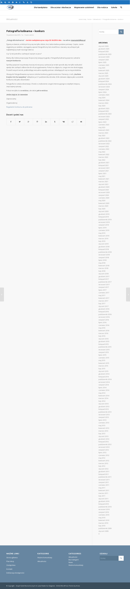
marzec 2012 (103, 463)
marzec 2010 (103, 523)
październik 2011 (105, 477)
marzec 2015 (103, 366)
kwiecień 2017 (104, 298)
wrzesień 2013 (104, 414)
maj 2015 (102, 360)
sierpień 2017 (104, 287)
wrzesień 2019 (104, 222)
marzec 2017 (103, 301)
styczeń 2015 (103, 371)
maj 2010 (102, 517)
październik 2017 (105, 282)
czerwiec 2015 (104, 358)
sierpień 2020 (104, 195)
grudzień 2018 (104, 246)
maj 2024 (102, 97)
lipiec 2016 (102, 322)
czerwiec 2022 (104, 149)
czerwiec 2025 (104, 65)
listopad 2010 (104, 504)
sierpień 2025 (104, 60)
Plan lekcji (10, 561)
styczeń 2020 (103, 211)
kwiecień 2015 (104, 363)
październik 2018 (105, 252)
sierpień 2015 (104, 352)
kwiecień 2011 (104, 490)
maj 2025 (102, 68)
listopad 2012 (104, 441)
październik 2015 (105, 347)
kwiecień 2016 (104, 330)
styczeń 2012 (103, 469)
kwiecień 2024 (104, 100)
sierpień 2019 (104, 225)
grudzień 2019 (104, 214)
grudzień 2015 (104, 341)
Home (89, 19)
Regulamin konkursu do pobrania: (19, 107)
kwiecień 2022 (104, 154)
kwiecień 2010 (104, 520)
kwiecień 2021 (104, 179)
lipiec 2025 (102, 62)
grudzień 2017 (104, 276)
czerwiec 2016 (104, 325)
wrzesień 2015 (104, 349)
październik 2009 (105, 528)
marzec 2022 (103, 157)
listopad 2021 (104, 165)
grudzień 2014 (104, 374)
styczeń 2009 (103, 531)
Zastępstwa (10, 565)
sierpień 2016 (104, 320)
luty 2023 (102, 135)
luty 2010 (102, 526)
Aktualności (11, 19)
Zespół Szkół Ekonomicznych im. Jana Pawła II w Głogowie (35, 586)
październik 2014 (105, 379)
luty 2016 (102, 336)
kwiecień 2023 (104, 130)
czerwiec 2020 (104, 198)
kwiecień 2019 (104, 236)
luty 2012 (102, 466)
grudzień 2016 (104, 309)
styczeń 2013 (103, 436)
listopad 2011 (104, 474)
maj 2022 (102, 152)
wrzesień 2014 (104, 382)
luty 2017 (102, 303)
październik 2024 (105, 84)
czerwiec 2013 (104, 423)
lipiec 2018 (102, 260)
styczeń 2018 (103, 274)
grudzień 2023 (104, 108)
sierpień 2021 (104, 171)
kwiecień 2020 (104, 203)
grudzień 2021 (104, 162)
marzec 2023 (103, 133)
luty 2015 (102, 368)
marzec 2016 (103, 333)
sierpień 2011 (104, 482)
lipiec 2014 (102, 387)
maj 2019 (102, 233)
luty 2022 (102, 160)
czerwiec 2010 (104, 515)
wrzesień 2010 (104, 509)
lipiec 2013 (102, 420)
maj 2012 (102, 458)
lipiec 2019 (102, 227)
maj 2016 (102, 328)
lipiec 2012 (102, 452)
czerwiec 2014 (104, 390)
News (71, 562)
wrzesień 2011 (104, 480)
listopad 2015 (104, 344)
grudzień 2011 (104, 471)
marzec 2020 (103, 206)
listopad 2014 (104, 377)
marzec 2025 (103, 73)
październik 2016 (105, 314)
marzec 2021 (103, 181)
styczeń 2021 (103, 184)
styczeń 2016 (103, 339)
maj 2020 (102, 200)
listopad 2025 (104, 51)
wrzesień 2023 (104, 116)
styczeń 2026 (103, 46)
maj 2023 (102, 127)
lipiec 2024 (102, 92)
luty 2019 (102, 241)
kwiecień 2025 (104, 70)
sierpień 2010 (104, 512)
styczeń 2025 (103, 76)
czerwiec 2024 (104, 95)
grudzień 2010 (104, 501)
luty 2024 (102, 106)
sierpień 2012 (104, 450)
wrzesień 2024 (104, 87)
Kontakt (9, 569)
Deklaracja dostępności (15, 573)
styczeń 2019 (103, 244)
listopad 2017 (104, 279)
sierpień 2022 (104, 146)
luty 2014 (102, 401)
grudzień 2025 (104, 49)
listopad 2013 (104, 409)
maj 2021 (102, 176)
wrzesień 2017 (104, 284)
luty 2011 (102, 496)
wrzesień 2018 (104, 255)
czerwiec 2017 (104, 292)
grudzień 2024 (104, 78)
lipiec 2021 (102, 173)
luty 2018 (102, 271)
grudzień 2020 (104, 187)
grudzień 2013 (104, 406)
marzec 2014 (103, 398)
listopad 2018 (104, 249)
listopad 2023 (104, 111)
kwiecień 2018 (104, 265)
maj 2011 (102, 488)
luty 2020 (102, 209)
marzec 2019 (103, 238)
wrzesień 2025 (104, 57)
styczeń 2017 (103, 306)
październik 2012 (105, 444)
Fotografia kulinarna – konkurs (25, 30)
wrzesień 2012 (104, 447)
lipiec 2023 (102, 122)
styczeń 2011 (103, 498)
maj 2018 (102, 263)
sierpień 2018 (104, 257)
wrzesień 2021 (104, 168)
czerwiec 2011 (104, 485)
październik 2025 (105, 54)
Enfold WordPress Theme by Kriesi (68, 586)
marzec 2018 (103, 268)
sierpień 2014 (104, 385)
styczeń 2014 (103, 404)
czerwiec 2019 (104, 230)
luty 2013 (102, 433)
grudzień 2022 (104, 138)
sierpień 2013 (104, 417)
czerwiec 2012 (104, 455)
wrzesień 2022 (104, 143)
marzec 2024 (103, 103)
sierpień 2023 (104, 119)
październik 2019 (105, 219)
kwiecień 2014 (104, 395)
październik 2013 (105, 412)
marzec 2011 (103, 493)
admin (31, 35)
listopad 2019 (104, 217)
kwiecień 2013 (104, 428)
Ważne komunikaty (44, 557)
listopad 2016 (104, 311)
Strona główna (12, 557)
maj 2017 (102, 295)
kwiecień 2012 (104, 460)
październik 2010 (105, 507)
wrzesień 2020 (104, 192)
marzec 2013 (103, 431)
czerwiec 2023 (104, 124)
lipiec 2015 (102, 355)
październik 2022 (105, 141)
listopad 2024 (104, 81)
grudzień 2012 (104, 439)
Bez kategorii (74, 560)
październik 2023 (105, 114)
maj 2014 (102, 393)
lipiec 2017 (102, 290)
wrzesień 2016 (104, 317)
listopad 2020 (104, 190)
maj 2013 (102, 425)
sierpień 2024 (104, 89)
